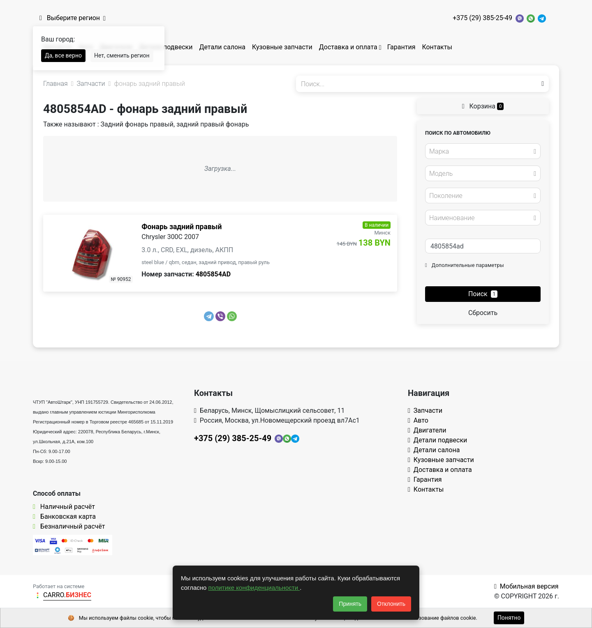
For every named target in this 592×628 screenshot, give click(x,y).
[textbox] (480, 151)
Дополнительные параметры (464, 265)
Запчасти (425, 410)
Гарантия (401, 47)
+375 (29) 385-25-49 (482, 18)
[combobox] (483, 151)
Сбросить (482, 313)
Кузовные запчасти (282, 47)
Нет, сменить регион (122, 55)
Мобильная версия (526, 586)
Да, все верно (63, 55)
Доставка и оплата (348, 47)
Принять (350, 603)
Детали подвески (166, 47)
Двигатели (427, 430)
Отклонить (391, 603)
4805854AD (213, 274)
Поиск (482, 294)
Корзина (483, 106)
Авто (418, 420)
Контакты (437, 47)
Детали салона (222, 47)
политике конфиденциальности (254, 587)
